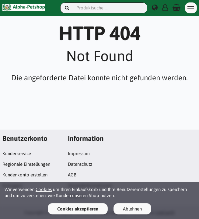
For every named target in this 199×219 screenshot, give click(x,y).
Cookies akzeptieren (77, 208)
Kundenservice (16, 153)
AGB (72, 174)
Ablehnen (132, 208)
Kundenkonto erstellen (24, 174)
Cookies (44, 189)
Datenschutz (80, 164)
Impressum (79, 153)
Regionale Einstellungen (26, 164)
